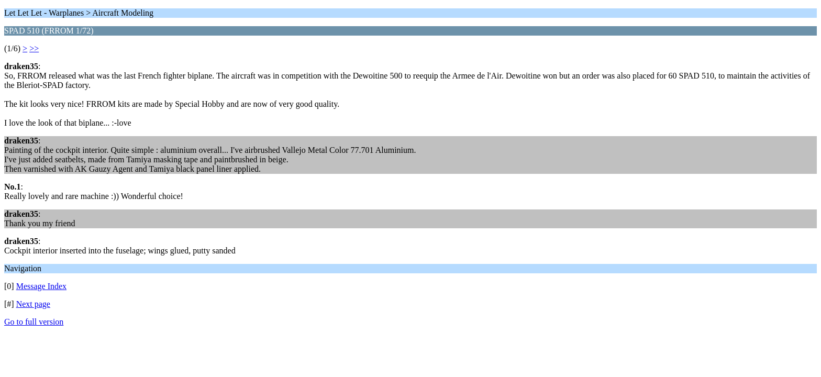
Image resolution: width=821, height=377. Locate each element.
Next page (33, 304)
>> (34, 48)
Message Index (41, 286)
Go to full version (33, 321)
